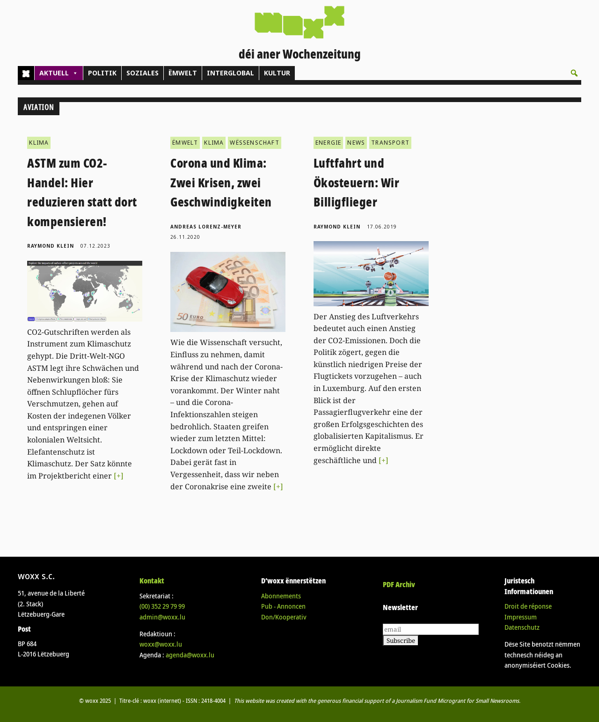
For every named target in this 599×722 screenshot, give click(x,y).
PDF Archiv (399, 584)
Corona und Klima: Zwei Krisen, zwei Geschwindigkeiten (221, 182)
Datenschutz (522, 627)
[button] (574, 73)
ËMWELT (182, 72)
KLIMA (39, 143)
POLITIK (102, 72)
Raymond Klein (50, 246)
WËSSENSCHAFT (254, 143)
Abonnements (281, 595)
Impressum (520, 616)
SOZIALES (142, 72)
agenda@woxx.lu (190, 654)
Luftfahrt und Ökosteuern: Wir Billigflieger (357, 182)
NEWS (356, 143)
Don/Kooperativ (284, 616)
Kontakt (151, 580)
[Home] (26, 73)
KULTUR (277, 72)
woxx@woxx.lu (160, 644)
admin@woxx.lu (162, 616)
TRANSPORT (390, 143)
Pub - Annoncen (283, 606)
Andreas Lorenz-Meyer (205, 226)
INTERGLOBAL (230, 72)
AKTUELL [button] (58, 73)
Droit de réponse (528, 606)
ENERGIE (328, 143)
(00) (162, 606)
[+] (119, 476)
